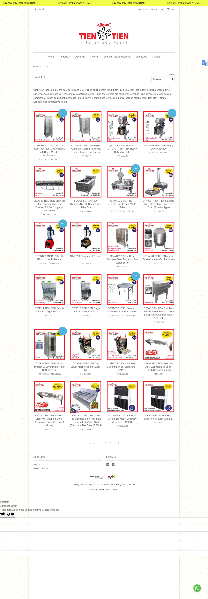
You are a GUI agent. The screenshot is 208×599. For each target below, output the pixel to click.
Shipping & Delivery (42, 468)
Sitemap (132, 484)
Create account (156, 9)
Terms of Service (97, 489)
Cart (173, 9)
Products (64, 56)
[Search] (42, 9)
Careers (156, 56)
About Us (80, 56)
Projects (94, 56)
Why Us (36, 464)
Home (51, 56)
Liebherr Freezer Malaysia (117, 56)
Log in (141, 9)
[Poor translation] (10, 514)
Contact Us (141, 56)
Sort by (171, 74)
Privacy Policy (112, 489)
